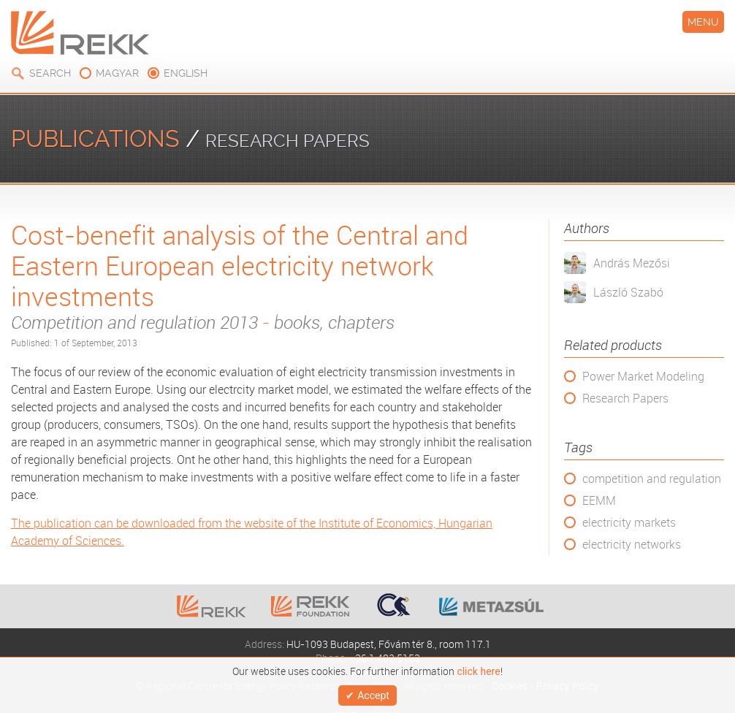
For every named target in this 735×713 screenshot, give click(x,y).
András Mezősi (631, 263)
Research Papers (625, 398)
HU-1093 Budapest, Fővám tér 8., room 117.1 (388, 644)
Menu (703, 22)
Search (50, 73)
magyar (117, 73)
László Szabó (628, 292)
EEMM (599, 500)
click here (478, 668)
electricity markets (629, 522)
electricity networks (631, 544)
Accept (373, 693)
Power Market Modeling (643, 376)
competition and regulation (651, 478)
